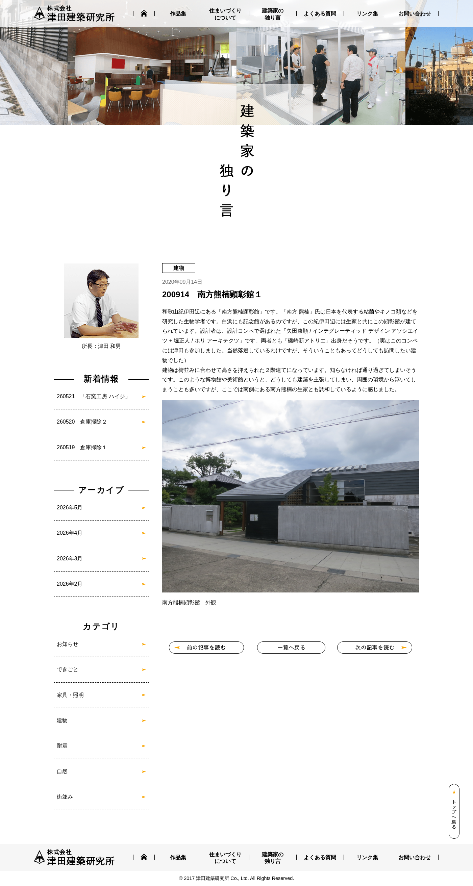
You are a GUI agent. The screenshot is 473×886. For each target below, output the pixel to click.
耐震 (62, 746)
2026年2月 (70, 584)
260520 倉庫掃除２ (82, 422)
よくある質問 (320, 14)
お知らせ (67, 644)
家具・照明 (70, 695)
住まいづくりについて (225, 14)
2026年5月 (70, 507)
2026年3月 (70, 558)
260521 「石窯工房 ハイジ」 (93, 396)
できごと (67, 669)
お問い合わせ (414, 14)
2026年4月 (70, 533)
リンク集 (367, 14)
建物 (62, 720)
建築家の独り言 (272, 14)
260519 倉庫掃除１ (82, 447)
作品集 (178, 14)
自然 (62, 771)
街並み (65, 797)
